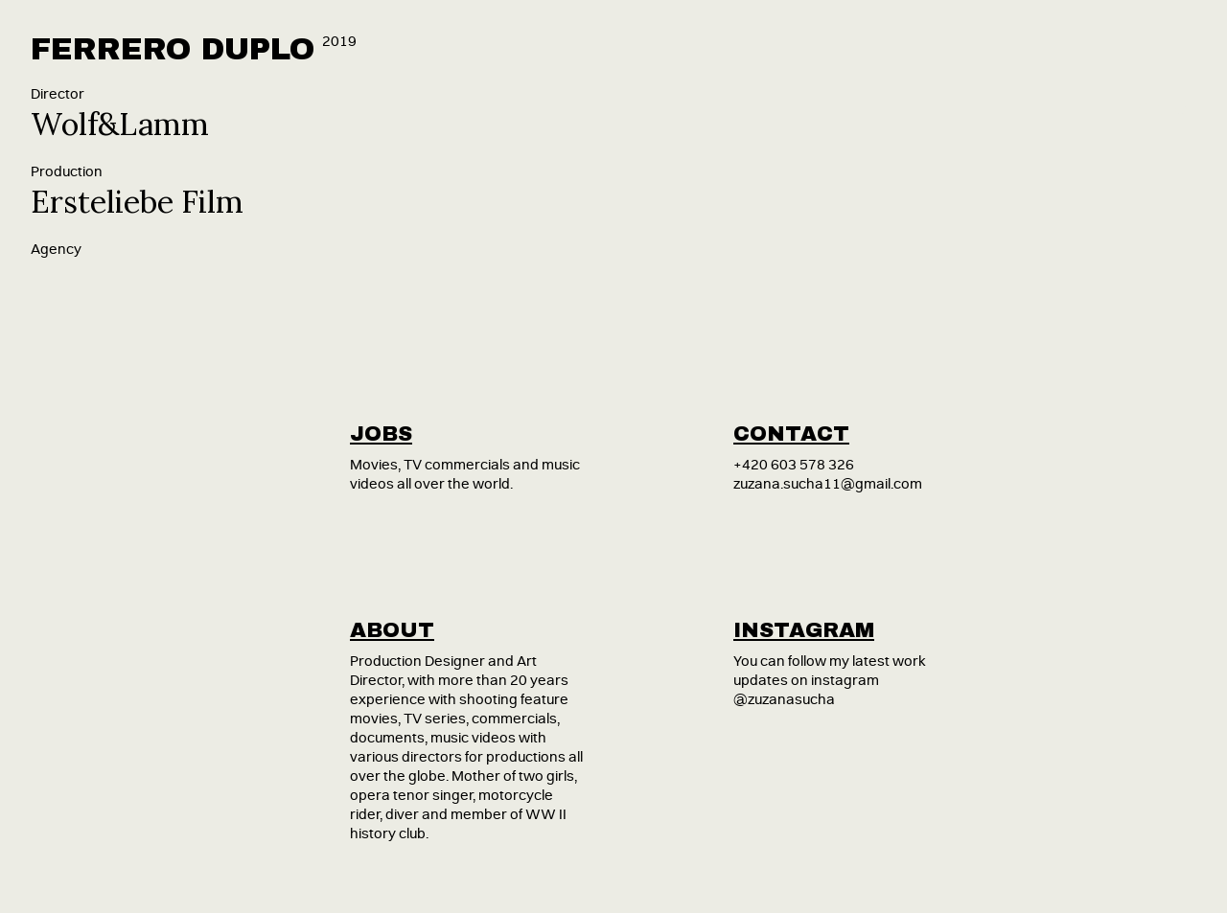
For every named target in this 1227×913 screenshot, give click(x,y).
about (392, 630)
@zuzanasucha (784, 700)
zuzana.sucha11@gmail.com (827, 484)
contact (791, 433)
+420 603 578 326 (793, 465)
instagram (803, 630)
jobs (381, 433)
